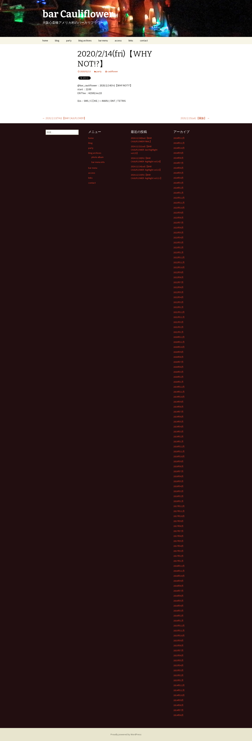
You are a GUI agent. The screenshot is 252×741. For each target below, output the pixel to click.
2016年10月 (179, 575)
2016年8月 (178, 585)
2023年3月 (178, 242)
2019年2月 (178, 436)
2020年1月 (178, 381)
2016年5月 (178, 600)
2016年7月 (178, 590)
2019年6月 (178, 416)
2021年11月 (179, 317)
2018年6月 (178, 476)
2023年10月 (179, 207)
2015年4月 (178, 665)
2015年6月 (178, 655)
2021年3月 (178, 322)
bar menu (103, 40)
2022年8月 (178, 277)
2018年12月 (179, 446)
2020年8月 (178, 356)
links (131, 40)
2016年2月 (178, 615)
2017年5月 (178, 541)
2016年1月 (178, 620)
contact (144, 40)
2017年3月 (178, 551)
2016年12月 (179, 565)
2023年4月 (178, 237)
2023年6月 (178, 227)
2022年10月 (179, 267)
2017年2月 (178, 556)
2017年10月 (179, 516)
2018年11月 (179, 451)
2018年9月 (178, 461)
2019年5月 (178, 421)
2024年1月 (178, 192)
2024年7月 (178, 162)
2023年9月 (178, 212)
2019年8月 (178, 406)
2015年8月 (178, 645)
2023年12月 (179, 197)
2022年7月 (178, 282)
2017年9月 (178, 521)
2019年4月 (178, 426)
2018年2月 (178, 496)
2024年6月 (178, 167)
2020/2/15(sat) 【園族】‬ (195, 118)
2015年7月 (178, 650)
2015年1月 (178, 680)
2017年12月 (179, 506)
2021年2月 (178, 327)
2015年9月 (178, 640)
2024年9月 (178, 153)
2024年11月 (179, 143)
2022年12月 (179, 257)
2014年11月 (179, 690)
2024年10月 (179, 148)
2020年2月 (178, 376)
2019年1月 (178, 441)
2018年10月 (179, 456)
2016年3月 (178, 610)
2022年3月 (178, 302)
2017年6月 (178, 536)
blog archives (85, 40)
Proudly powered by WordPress (126, 734)
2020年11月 (179, 342)
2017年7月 (178, 531)
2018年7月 (178, 471)
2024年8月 (178, 157)
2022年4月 (178, 297)
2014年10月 (179, 695)
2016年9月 (178, 580)
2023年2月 (178, 247)
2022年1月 (178, 307)
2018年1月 (178, 501)
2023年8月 (178, 217)
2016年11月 (179, 570)
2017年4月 (178, 546)
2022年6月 (178, 287)
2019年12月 (179, 386)
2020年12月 (179, 337)
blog (57, 40)
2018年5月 (178, 481)
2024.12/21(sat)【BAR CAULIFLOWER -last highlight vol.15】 (144, 150)
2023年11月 (179, 202)
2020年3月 (178, 371)
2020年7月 (178, 361)
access (118, 40)
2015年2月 (178, 675)
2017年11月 (179, 511)
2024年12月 (179, 138)
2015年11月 (179, 630)
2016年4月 (178, 605)
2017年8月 (178, 526)
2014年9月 (178, 700)
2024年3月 (178, 182)
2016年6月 (178, 595)
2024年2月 (178, 187)
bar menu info (98, 162)
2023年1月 (178, 252)
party (69, 40)
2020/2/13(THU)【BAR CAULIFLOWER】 (64, 118)
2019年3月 (178, 431)
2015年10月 (179, 635)
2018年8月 (178, 466)
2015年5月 (178, 660)
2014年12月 (179, 685)
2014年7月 (178, 710)
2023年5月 (178, 232)
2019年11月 (179, 391)
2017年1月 (178, 560)
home (45, 40)
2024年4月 (178, 177)
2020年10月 (179, 347)
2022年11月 (179, 262)
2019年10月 (179, 396)
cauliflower (112, 71)
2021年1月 (178, 332)
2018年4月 (178, 486)
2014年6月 (178, 715)
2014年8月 (178, 705)
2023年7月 (178, 222)
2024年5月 (178, 172)
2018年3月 (178, 491)
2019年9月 (178, 401)
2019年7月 (178, 411)
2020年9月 (178, 352)
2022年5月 (178, 292)
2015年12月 (179, 625)
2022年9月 (178, 272)
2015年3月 (178, 670)
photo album (97, 157)
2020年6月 (178, 366)
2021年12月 (179, 312)
